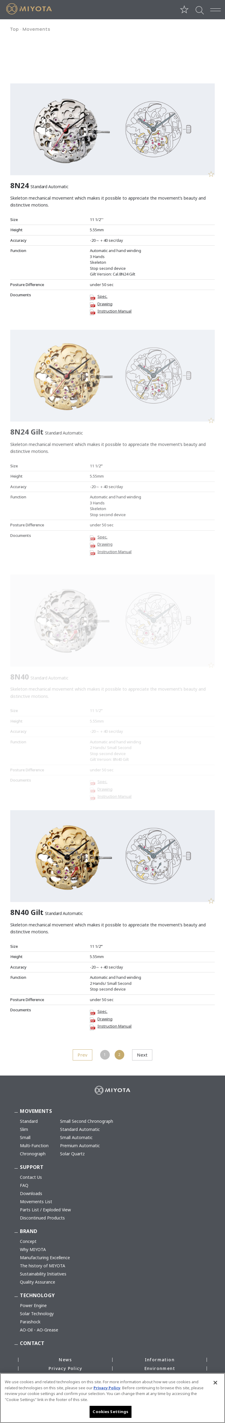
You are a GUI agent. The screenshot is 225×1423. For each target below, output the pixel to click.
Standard (29, 1121)
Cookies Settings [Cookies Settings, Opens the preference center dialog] (110, 1413)
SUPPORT (31, 1167)
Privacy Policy (65, 1368)
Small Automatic (76, 1137)
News (65, 1359)
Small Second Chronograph (86, 1121)
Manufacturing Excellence (45, 1257)
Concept (28, 1241)
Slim (24, 1129)
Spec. (102, 295)
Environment (159, 1368)
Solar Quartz (72, 1154)
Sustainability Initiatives (43, 1274)
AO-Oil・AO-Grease (39, 1330)
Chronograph (33, 1154)
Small (25, 1137)
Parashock (30, 1322)
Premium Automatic (80, 1145)
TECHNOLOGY (37, 1295)
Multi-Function (34, 1145)
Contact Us (31, 1177)
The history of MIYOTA (42, 1266)
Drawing (104, 302)
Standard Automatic (80, 1129)
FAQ (24, 1185)
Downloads (31, 1193)
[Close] (215, 1384)
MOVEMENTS (36, 1111)
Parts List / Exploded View (45, 1210)
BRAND (28, 1231)
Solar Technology (37, 1313)
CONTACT (32, 1343)
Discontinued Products (42, 1218)
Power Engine (33, 1305)
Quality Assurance (37, 1282)
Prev (82, 1055)
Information (160, 1359)
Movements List (36, 1201)
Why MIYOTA (33, 1249)
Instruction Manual (114, 310)
